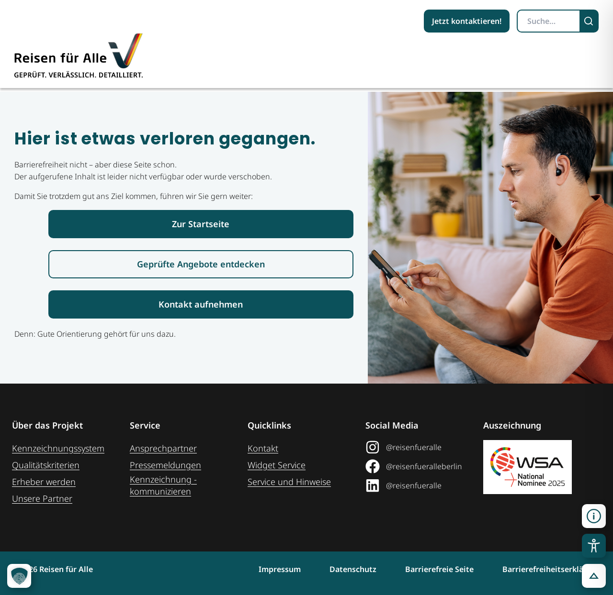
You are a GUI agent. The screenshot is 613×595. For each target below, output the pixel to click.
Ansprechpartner (163, 448)
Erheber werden (44, 481)
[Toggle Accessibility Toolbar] (594, 546)
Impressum (280, 569)
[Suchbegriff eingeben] (548, 21)
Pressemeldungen (165, 465)
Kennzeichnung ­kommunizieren (163, 485)
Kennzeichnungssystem (58, 448)
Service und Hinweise (289, 481)
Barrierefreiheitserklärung (551, 569)
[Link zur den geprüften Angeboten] (200, 264)
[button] (594, 516)
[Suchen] (589, 21)
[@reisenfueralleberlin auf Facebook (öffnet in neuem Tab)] (420, 466)
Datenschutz (352, 569)
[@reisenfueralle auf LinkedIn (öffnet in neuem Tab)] (420, 485)
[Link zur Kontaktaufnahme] (200, 304)
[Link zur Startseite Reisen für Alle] (200, 224)
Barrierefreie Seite (439, 569)
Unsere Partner (42, 498)
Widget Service (277, 465)
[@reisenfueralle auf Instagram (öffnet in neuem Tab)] (420, 447)
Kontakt (263, 448)
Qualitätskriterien (45, 465)
